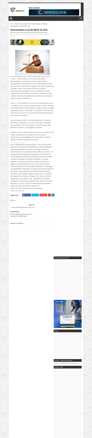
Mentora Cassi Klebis (66, 394)
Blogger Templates (30, 435)
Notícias (42, 24)
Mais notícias (61, 314)
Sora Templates (18, 435)
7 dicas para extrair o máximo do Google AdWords (68, 322)
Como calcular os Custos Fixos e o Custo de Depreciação (72, 379)
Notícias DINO (64, 401)
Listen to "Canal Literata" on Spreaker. (68, 130)
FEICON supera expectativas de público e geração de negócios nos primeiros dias (69, 290)
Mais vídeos (69, 314)
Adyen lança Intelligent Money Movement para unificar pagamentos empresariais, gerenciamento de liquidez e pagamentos (70, 307)
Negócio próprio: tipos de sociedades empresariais (72, 363)
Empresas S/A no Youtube (68, 398)
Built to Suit (16, 24)
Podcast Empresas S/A (67, 391)
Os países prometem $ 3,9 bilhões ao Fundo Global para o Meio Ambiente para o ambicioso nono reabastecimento (69, 298)
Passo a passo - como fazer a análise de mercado (73, 371)
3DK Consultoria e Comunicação (70, 396)
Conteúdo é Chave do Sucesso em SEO (71, 355)
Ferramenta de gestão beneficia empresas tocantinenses (17, 416)
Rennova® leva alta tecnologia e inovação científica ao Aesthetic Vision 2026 (70, 283)
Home (10, 24)
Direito (23, 24)
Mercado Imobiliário (32, 24)
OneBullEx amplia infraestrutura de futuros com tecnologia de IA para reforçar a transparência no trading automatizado (68, 250)
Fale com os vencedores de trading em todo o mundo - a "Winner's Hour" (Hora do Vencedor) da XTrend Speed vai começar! (69, 261)
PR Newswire (64, 403)
